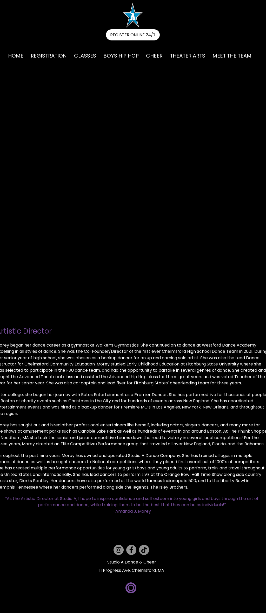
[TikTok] (144, 550)
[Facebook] (131, 550)
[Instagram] (119, 550)
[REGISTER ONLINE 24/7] (133, 34)
